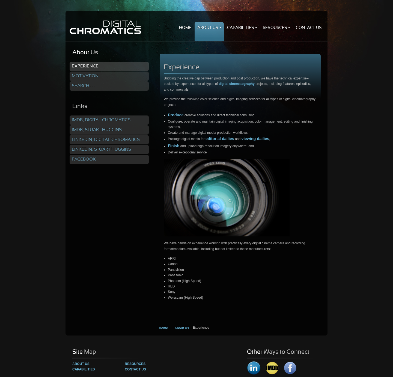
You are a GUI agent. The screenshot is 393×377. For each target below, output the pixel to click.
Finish (173, 146)
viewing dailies (255, 138)
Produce (176, 115)
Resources (135, 364)
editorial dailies (220, 138)
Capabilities (83, 369)
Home (163, 328)
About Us (181, 328)
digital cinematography (236, 84)
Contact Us (135, 369)
